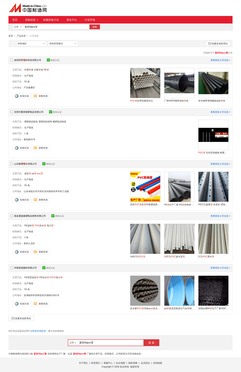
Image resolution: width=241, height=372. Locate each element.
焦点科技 (124, 366)
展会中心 (71, 19)
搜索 (94, 27)
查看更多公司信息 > (220, 60)
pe (34, 173)
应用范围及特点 (141, 100)
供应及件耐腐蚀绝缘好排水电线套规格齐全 (145, 204)
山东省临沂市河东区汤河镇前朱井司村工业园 (46, 191)
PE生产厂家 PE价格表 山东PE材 (179, 204)
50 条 (27, 81)
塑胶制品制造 (31, 121)
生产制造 (28, 75)
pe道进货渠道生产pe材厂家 (179, 308)
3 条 (26, 237)
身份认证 (53, 60)
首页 (15, 19)
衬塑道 (28, 69)
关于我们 (83, 362)
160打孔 (137, 256)
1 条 (26, 133)
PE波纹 (29, 225)
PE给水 (44, 277)
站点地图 (120, 362)
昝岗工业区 (29, 243)
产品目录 (21, 36)
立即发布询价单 (38, 331)
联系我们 (95, 362)
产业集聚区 (29, 87)
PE (46, 69)
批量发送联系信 (218, 43)
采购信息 (31, 19)
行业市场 (90, 19)
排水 (40, 225)
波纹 (27, 173)
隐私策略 (132, 362)
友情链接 (157, 362)
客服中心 (108, 362)
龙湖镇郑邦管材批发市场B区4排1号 (41, 295)
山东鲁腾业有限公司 (25, 163)
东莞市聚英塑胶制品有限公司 (28, 112)
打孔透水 (206, 256)
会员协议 (145, 362)
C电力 (56, 277)
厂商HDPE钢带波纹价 (176, 100)
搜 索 (151, 342)
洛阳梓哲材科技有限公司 (27, 60)
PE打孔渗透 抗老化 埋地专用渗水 (213, 204)
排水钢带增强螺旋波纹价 (211, 100)
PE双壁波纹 (31, 277)
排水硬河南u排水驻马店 (145, 308)
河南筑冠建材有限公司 (25, 267)
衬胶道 (38, 69)
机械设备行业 (51, 19)
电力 (50, 225)
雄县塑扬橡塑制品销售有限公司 (30, 215)
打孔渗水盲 (174, 256)
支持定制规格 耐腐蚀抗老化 (213, 152)
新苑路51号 (29, 139)
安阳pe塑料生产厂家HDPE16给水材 (213, 308)
